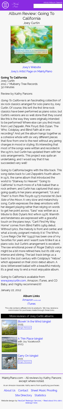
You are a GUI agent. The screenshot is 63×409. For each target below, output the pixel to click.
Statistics (40, 395)
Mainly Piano (15, 5)
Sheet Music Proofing (44, 390)
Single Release (24, 328)
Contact (23, 390)
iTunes (32, 303)
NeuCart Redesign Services (29, 401)
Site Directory (23, 395)
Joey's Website (31, 67)
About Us (9, 390)
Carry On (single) (28, 355)
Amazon (31, 299)
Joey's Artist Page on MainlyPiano (31, 71)
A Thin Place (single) (30, 338)
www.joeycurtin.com (13, 280)
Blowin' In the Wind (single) (34, 321)
